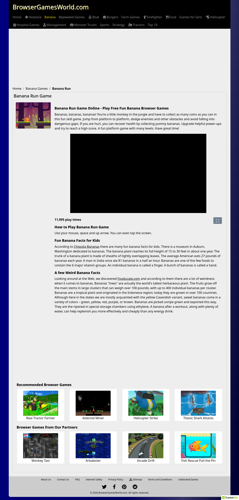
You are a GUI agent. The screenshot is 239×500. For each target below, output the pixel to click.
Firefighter (152, 17)
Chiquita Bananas (87, 246)
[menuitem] (17, 17)
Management (54, 25)
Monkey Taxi (41, 460)
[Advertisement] (120, 58)
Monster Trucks (83, 25)
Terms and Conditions (160, 479)
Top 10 (152, 25)
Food (170, 17)
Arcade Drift (146, 460)
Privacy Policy (115, 479)
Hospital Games (26, 25)
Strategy (118, 25)
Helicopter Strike (146, 418)
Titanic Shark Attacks (198, 418)
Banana (50, 17)
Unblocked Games (188, 479)
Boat (93, 17)
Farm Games (130, 17)
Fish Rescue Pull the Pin (198, 460)
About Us (46, 479)
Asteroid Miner (93, 418)
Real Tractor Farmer (40, 418)
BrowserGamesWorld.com (51, 7)
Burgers (110, 17)
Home (17, 17)
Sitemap (135, 479)
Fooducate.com (128, 279)
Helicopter (215, 17)
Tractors (136, 25)
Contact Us (63, 479)
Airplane (33, 17)
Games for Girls (190, 17)
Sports (104, 25)
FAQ (77, 479)
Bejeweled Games (72, 17)
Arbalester (93, 460)
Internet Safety (94, 479)
